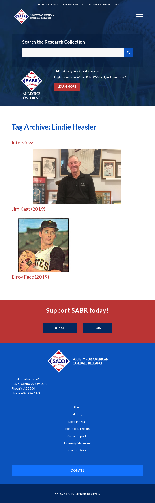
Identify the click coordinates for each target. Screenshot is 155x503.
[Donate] (60, 328)
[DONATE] (78, 470)
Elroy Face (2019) (30, 277)
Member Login (48, 4)
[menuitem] (48, 4)
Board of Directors (77, 428)
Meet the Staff (77, 421)
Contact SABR (77, 450)
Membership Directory (103, 4)
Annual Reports (77, 436)
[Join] (97, 328)
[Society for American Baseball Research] (64, 16)
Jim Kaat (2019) (28, 209)
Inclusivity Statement (77, 443)
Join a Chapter (73, 4)
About (77, 407)
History (77, 414)
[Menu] (137, 16)
